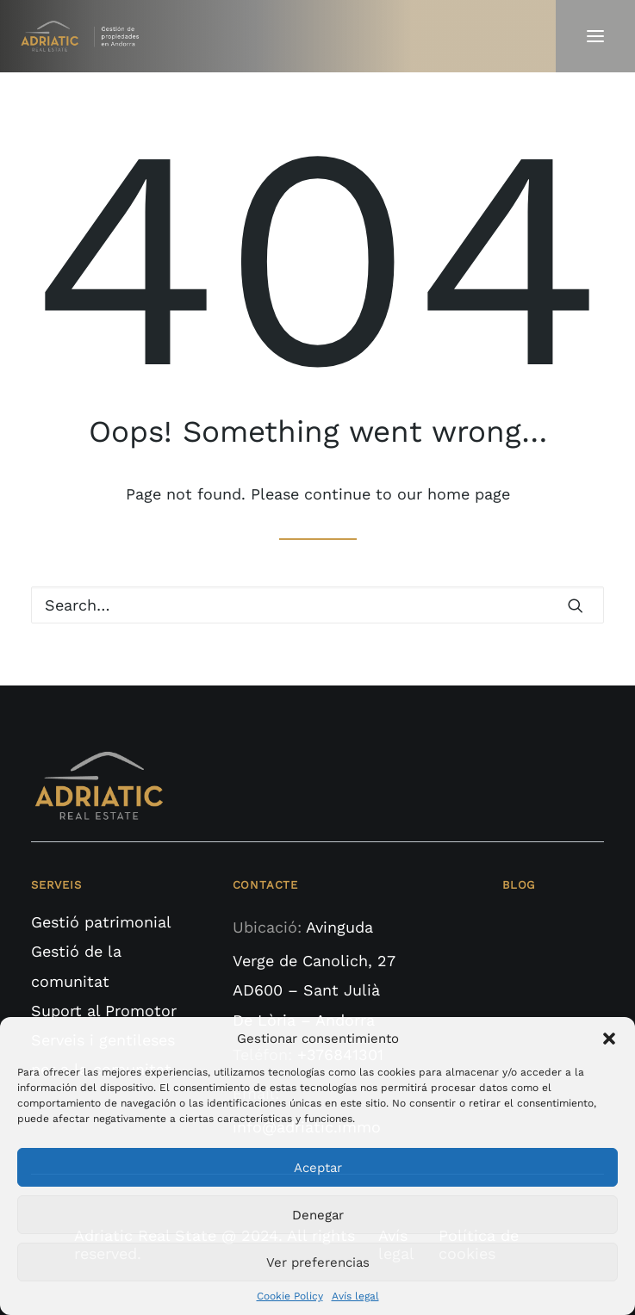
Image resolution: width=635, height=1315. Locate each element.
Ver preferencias (318, 1262)
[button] (609, 1038)
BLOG (518, 884)
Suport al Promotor (104, 1011)
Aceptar (318, 1167)
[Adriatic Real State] (83, 36)
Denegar (318, 1215)
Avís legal (355, 1296)
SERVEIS (56, 884)
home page (468, 494)
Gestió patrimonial (101, 922)
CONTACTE (265, 884)
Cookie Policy (290, 1296)
